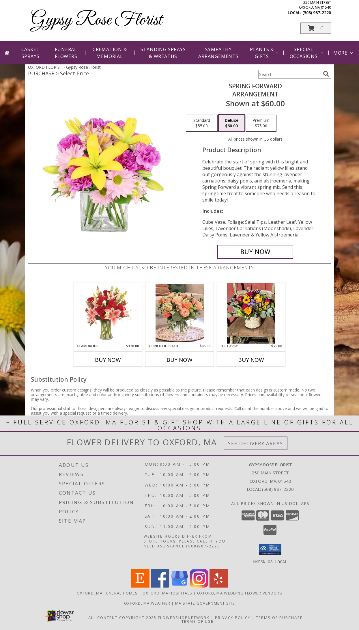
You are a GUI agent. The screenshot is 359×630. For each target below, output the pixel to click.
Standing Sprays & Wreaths (163, 52)
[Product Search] (289, 74)
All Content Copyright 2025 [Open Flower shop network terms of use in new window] (122, 617)
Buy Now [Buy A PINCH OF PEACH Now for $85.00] (179, 360)
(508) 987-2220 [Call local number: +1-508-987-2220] (316, 12)
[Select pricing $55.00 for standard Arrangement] (201, 123)
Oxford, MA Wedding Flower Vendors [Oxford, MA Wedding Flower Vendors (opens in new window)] (239, 592)
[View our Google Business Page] (179, 585)
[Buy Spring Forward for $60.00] (255, 252)
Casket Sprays (30, 52)
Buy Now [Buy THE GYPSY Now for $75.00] (251, 360)
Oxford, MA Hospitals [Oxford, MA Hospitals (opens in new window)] (167, 592)
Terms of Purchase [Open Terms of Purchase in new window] (279, 617)
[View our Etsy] (140, 585)
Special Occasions (307, 52)
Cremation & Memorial (110, 52)
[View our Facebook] (160, 585)
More (343, 53)
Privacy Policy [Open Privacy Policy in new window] (232, 617)
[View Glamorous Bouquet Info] (108, 313)
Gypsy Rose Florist (96, 20)
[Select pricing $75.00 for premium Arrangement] (261, 123)
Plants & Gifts (264, 52)
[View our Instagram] (199, 585)
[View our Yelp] (219, 585)
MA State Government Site (205, 602)
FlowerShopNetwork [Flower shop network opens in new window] (184, 617)
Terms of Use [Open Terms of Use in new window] (198, 621)
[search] (326, 74)
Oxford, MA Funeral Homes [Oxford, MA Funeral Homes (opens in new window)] (107, 592)
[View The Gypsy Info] (251, 313)
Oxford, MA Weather (147, 602)
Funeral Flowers (66, 52)
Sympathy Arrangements (218, 52)
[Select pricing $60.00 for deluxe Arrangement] (231, 123)
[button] (315, 28)
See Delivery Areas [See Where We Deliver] (255, 443)
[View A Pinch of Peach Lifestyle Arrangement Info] (180, 313)
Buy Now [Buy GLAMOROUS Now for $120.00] (108, 360)
